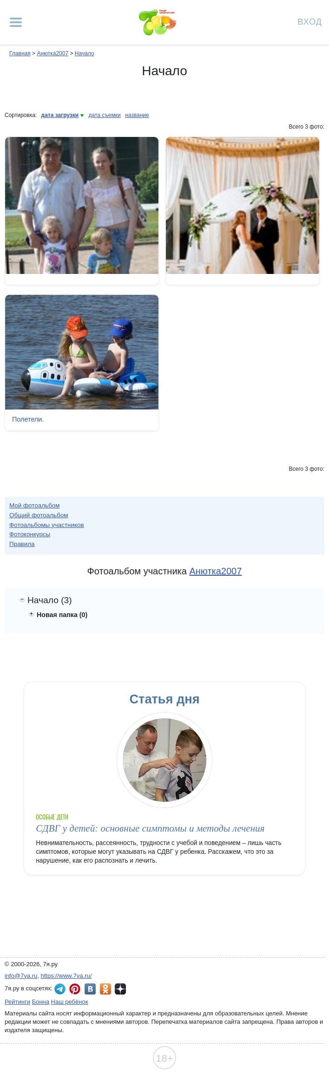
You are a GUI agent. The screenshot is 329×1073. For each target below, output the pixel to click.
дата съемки (105, 115)
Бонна (40, 1001)
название (137, 115)
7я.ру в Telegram (60, 989)
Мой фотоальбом (34, 505)
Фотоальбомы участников (46, 524)
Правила (22, 543)
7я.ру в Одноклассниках (105, 989)
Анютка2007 (52, 53)
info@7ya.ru (21, 975)
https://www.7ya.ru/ (66, 975)
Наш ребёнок (69, 1001)
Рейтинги (17, 1001)
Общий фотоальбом (38, 515)
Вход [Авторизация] (310, 21)
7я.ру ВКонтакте (90, 989)
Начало (84, 53)
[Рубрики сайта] (16, 22)
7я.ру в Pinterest (74, 989)
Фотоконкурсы (29, 534)
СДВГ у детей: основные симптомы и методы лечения (150, 828)
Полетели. (28, 419)
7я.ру (120, 989)
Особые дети (52, 817)
